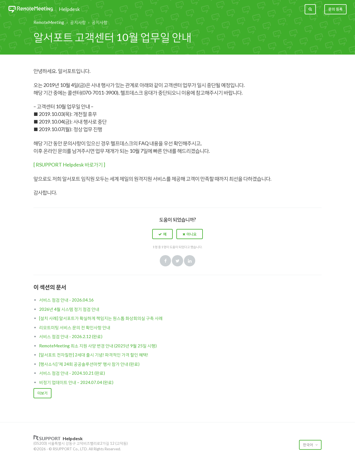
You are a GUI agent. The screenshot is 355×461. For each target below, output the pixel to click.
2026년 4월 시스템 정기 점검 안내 (69, 309)
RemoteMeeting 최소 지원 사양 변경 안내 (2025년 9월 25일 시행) (98, 345)
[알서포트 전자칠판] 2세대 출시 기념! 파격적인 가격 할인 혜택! (93, 354)
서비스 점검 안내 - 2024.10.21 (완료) (72, 372)
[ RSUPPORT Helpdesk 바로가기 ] (69, 164)
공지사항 (78, 22)
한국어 (308, 444)
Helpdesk (69, 9)
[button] (162, 234)
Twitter (177, 260)
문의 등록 (335, 9)
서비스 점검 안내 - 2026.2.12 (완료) (70, 336)
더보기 (42, 393)
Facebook (165, 260)
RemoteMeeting (48, 22)
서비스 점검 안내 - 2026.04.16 (66, 299)
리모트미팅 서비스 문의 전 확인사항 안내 (74, 327)
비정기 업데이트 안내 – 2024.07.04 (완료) (76, 382)
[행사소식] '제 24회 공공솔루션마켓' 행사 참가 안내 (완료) (89, 363)
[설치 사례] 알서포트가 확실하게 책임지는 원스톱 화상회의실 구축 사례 (101, 318)
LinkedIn (189, 260)
